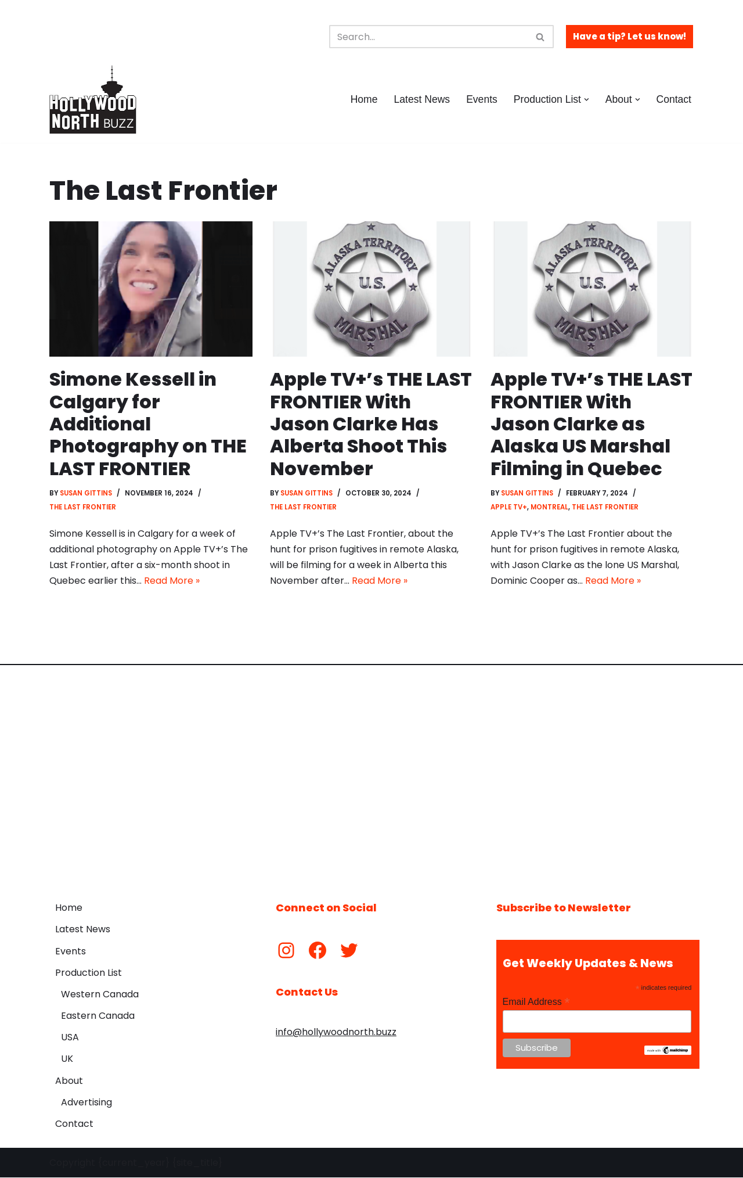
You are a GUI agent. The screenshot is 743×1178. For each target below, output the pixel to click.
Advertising (86, 1102)
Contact (673, 99)
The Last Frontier (82, 507)
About (69, 1081)
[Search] (428, 36)
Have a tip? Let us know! (629, 36)
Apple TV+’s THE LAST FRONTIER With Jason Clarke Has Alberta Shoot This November (371, 424)
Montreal (549, 507)
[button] (586, 99)
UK (67, 1059)
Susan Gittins (86, 493)
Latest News (422, 99)
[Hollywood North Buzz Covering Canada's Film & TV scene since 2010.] (92, 99)
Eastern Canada (98, 1016)
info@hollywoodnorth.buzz (336, 1032)
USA (70, 1037)
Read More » (172, 581)
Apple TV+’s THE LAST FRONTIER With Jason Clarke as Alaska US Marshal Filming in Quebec (591, 424)
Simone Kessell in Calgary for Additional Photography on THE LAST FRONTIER (148, 424)
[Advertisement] (371, 775)
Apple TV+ (508, 507)
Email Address (536, 1002)
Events (481, 99)
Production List (88, 973)
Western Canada (100, 994)
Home (363, 99)
